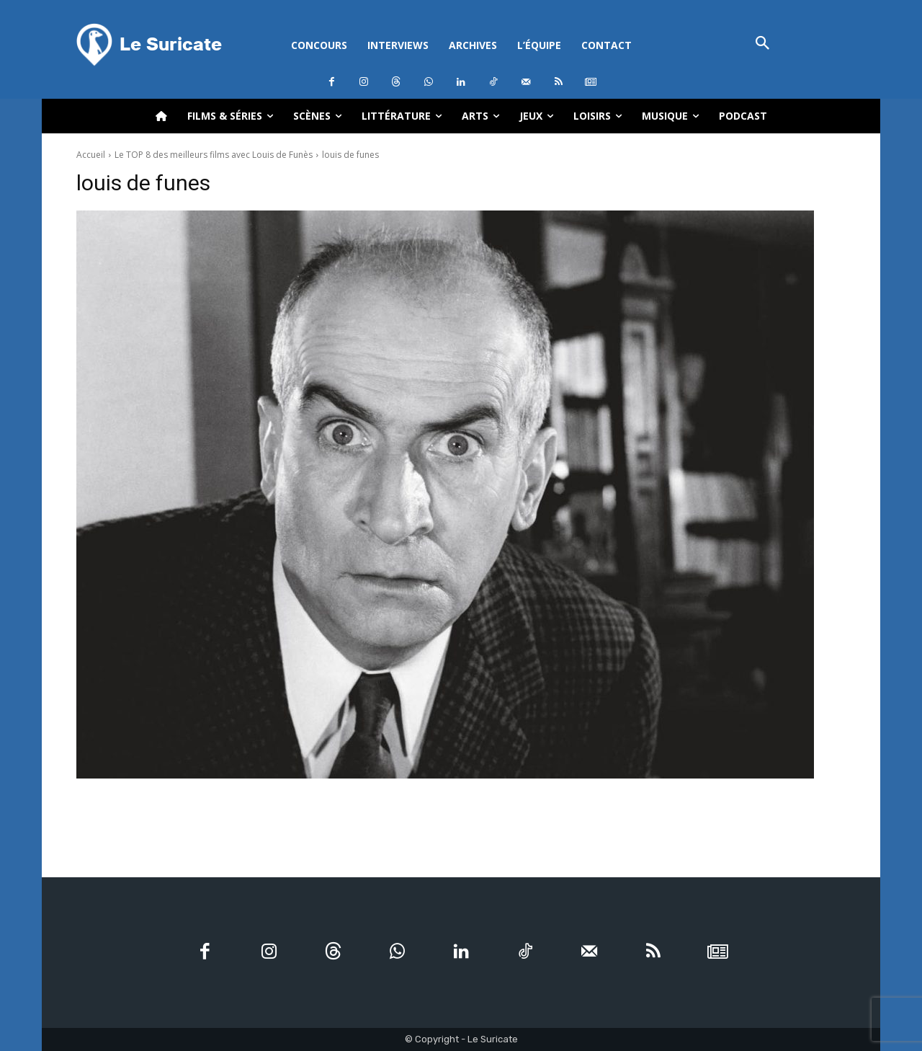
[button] (762, 44)
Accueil (90, 154)
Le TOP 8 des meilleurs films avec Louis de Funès (214, 154)
